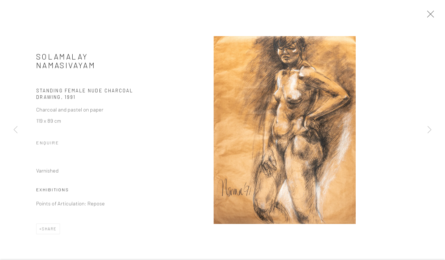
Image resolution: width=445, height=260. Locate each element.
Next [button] (429, 130)
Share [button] (49, 230)
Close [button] (429, 16)
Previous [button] (15, 130)
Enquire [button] (47, 145)
